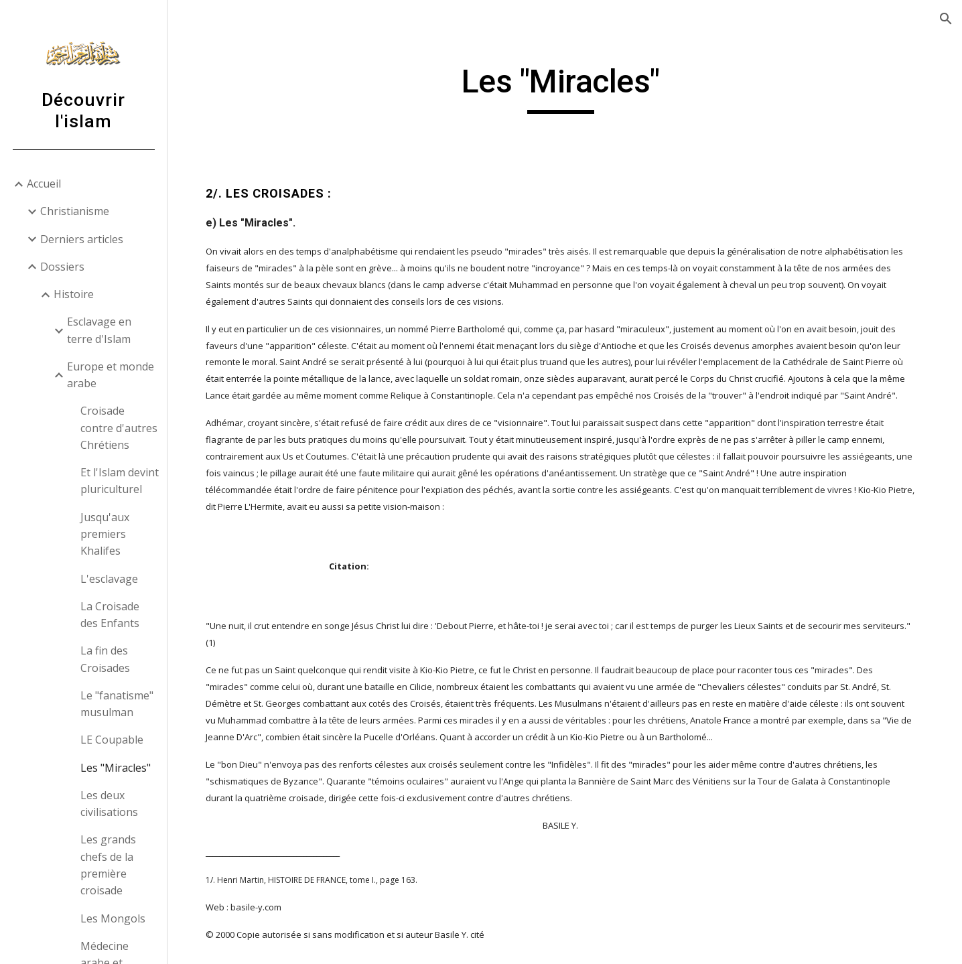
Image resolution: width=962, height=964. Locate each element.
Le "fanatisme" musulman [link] (116, 703)
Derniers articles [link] (81, 239)
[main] (564, 87)
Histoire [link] (74, 294)
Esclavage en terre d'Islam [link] (99, 330)
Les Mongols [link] (112, 918)
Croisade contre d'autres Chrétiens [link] (118, 427)
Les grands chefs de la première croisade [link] (108, 865)
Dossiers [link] (62, 266)
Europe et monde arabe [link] (110, 375)
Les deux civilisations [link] (109, 803)
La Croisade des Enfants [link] (109, 614)
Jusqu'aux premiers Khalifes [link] (104, 534)
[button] (946, 19)
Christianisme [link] (74, 211)
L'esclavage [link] (109, 578)
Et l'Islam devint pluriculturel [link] (119, 480)
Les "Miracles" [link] (115, 767)
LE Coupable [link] (111, 739)
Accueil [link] (44, 183)
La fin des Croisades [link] (105, 659)
